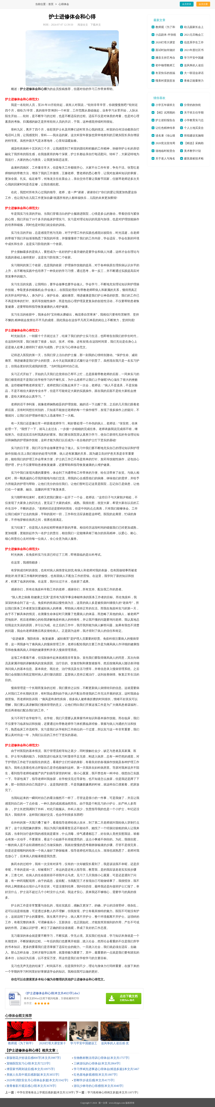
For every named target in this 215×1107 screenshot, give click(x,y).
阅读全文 (83, 24)
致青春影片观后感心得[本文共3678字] (31, 1085)
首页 (51, 4)
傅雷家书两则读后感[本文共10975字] (31, 1069)
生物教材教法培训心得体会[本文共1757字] (101, 1057)
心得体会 (64, 4)
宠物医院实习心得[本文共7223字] (28, 1063)
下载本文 (95, 24)
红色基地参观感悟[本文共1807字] (95, 1074)
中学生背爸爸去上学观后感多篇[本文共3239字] (46, 1092)
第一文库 (102, 1103)
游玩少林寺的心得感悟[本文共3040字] (98, 1085)
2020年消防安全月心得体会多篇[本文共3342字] (37, 1080)
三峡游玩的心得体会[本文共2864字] (97, 1063)
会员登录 (186, 4)
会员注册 (203, 4)
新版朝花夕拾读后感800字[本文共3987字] (34, 1057)
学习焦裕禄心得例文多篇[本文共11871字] (112, 1092)
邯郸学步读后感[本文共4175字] (94, 1080)
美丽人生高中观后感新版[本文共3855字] (33, 1074)
